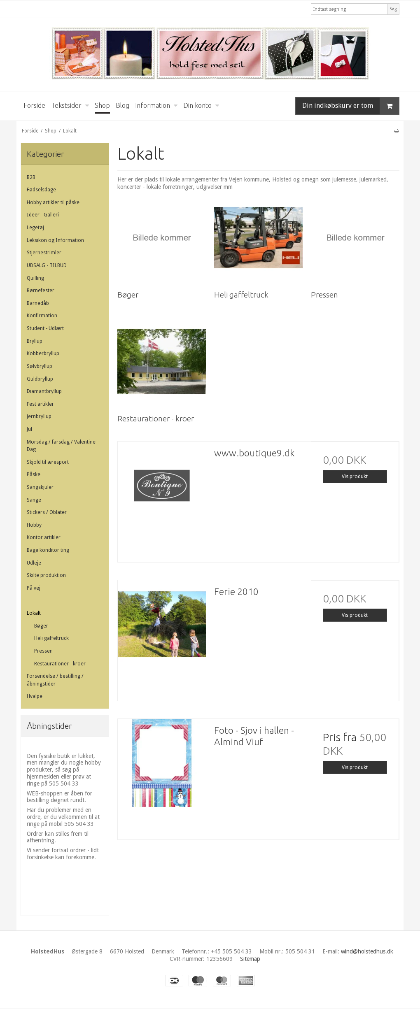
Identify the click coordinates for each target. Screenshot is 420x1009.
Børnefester (40, 290)
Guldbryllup (40, 379)
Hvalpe (34, 696)
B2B (31, 177)
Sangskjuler (40, 487)
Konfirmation (42, 316)
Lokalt (34, 613)
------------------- (42, 601)
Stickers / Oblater (47, 512)
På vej (33, 588)
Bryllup (34, 341)
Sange (34, 500)
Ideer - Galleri (43, 215)
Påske (33, 474)
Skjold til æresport (48, 462)
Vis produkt (355, 476)
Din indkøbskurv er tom (350, 106)
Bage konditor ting (48, 550)
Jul (29, 429)
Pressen (43, 651)
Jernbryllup (39, 416)
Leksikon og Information (55, 240)
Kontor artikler (44, 537)
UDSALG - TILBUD (47, 265)
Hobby (34, 525)
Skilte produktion (46, 575)
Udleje (34, 563)
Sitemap (250, 959)
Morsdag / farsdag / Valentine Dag (61, 445)
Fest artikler (40, 404)
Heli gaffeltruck (51, 638)
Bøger (41, 626)
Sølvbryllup (39, 366)
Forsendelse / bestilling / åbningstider (55, 679)
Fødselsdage (41, 190)
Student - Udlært (45, 328)
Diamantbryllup (44, 391)
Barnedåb (38, 303)
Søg (393, 9)
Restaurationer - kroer (60, 664)
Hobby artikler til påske (53, 202)
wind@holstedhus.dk (367, 951)
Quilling (35, 278)
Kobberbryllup (43, 353)
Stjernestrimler (44, 253)
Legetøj (35, 227)
